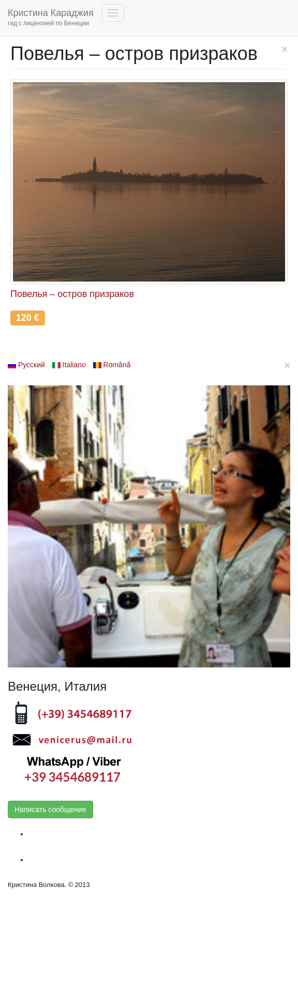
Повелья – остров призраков (72, 294)
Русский (26, 365)
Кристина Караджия (51, 18)
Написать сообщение (50, 809)
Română (112, 365)
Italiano (69, 365)
